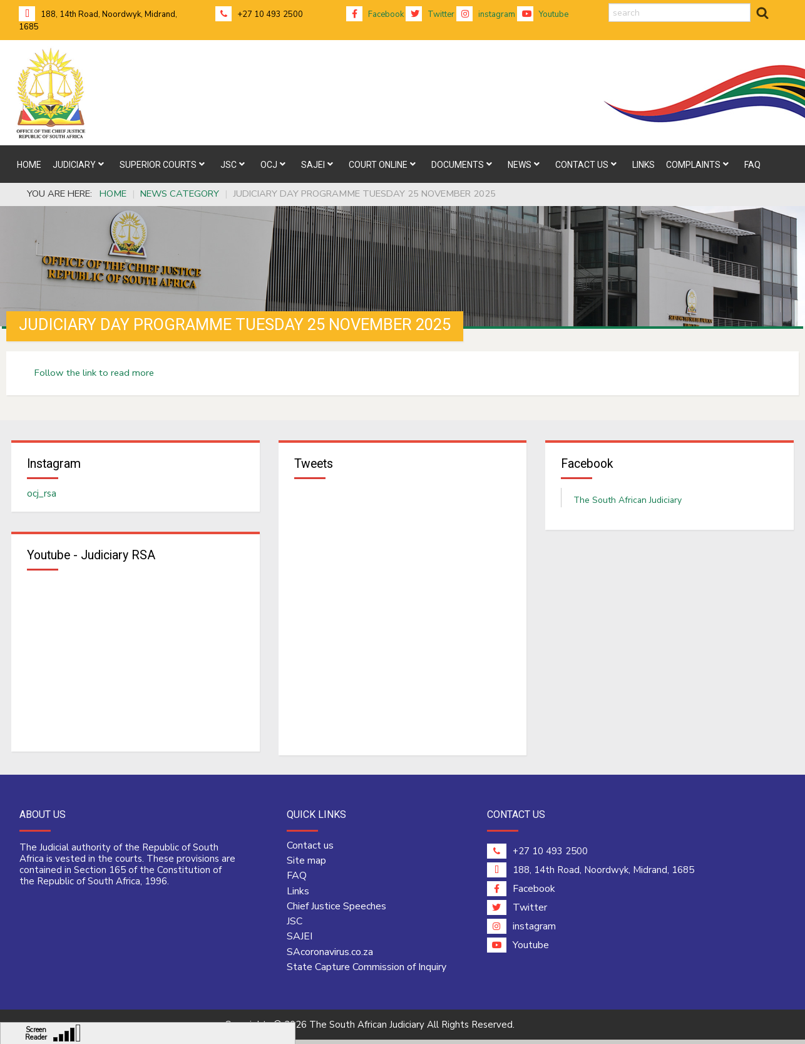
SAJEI (299, 941)
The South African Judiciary (627, 502)
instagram (485, 14)
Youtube (542, 14)
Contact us (310, 849)
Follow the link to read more (94, 372)
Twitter (430, 14)
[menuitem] (29, 164)
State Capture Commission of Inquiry (366, 971)
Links (298, 895)
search (608, 3)
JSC (294, 926)
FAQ (297, 880)
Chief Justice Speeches (336, 910)
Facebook (375, 14)
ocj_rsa (41, 495)
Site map (306, 865)
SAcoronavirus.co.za (330, 956)
